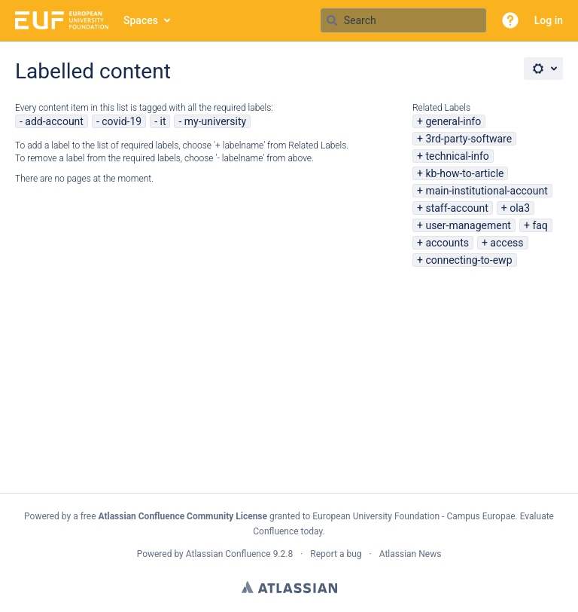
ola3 (520, 208)
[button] (510, 20)
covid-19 (121, 121)
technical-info (456, 156)
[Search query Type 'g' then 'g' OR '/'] (403, 20)
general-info (453, 121)
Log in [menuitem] (548, 20)
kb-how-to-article (464, 173)
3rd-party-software (468, 139)
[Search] (332, 20)
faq (539, 225)
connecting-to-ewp (468, 260)
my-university (215, 121)
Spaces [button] (140, 20)
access (506, 243)
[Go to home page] (62, 20)
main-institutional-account (486, 191)
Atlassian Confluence (228, 554)
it (163, 121)
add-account (54, 121)
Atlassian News (410, 554)
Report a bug (335, 554)
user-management (468, 225)
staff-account (456, 208)
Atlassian (289, 587)
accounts (447, 243)
